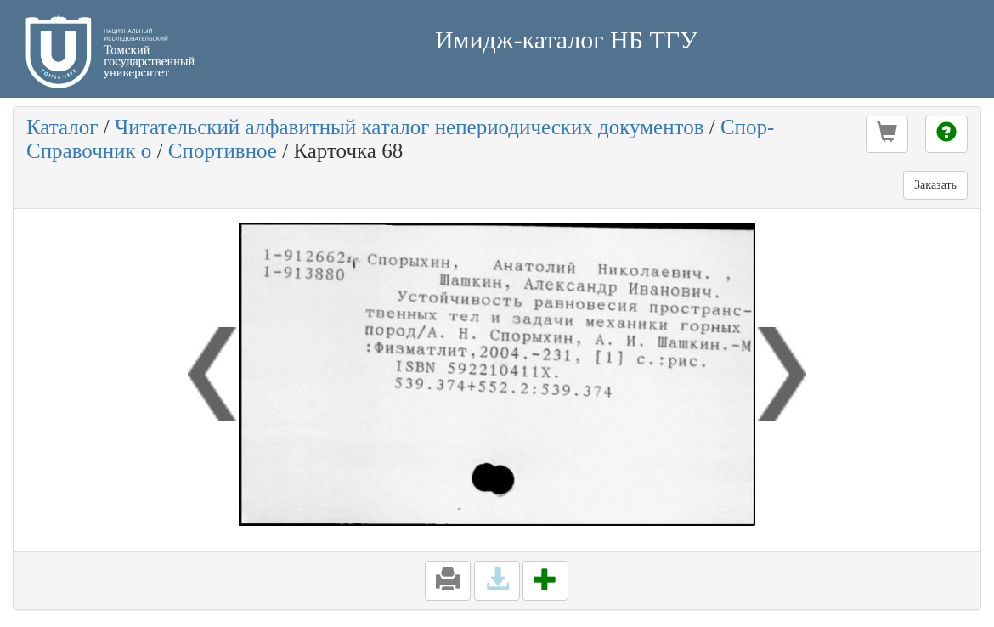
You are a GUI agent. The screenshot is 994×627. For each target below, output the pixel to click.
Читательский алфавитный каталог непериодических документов (409, 127)
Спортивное (222, 150)
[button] (887, 134)
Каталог (62, 127)
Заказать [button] (935, 184)
